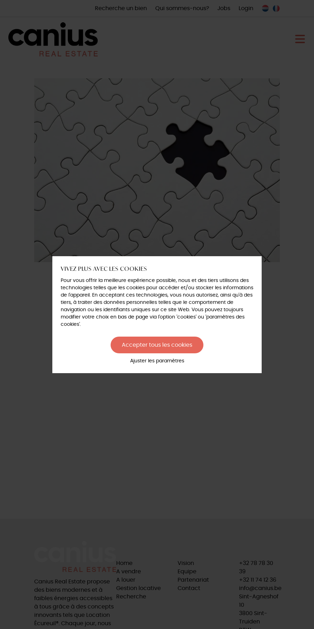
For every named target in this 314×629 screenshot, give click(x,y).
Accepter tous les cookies (157, 345)
